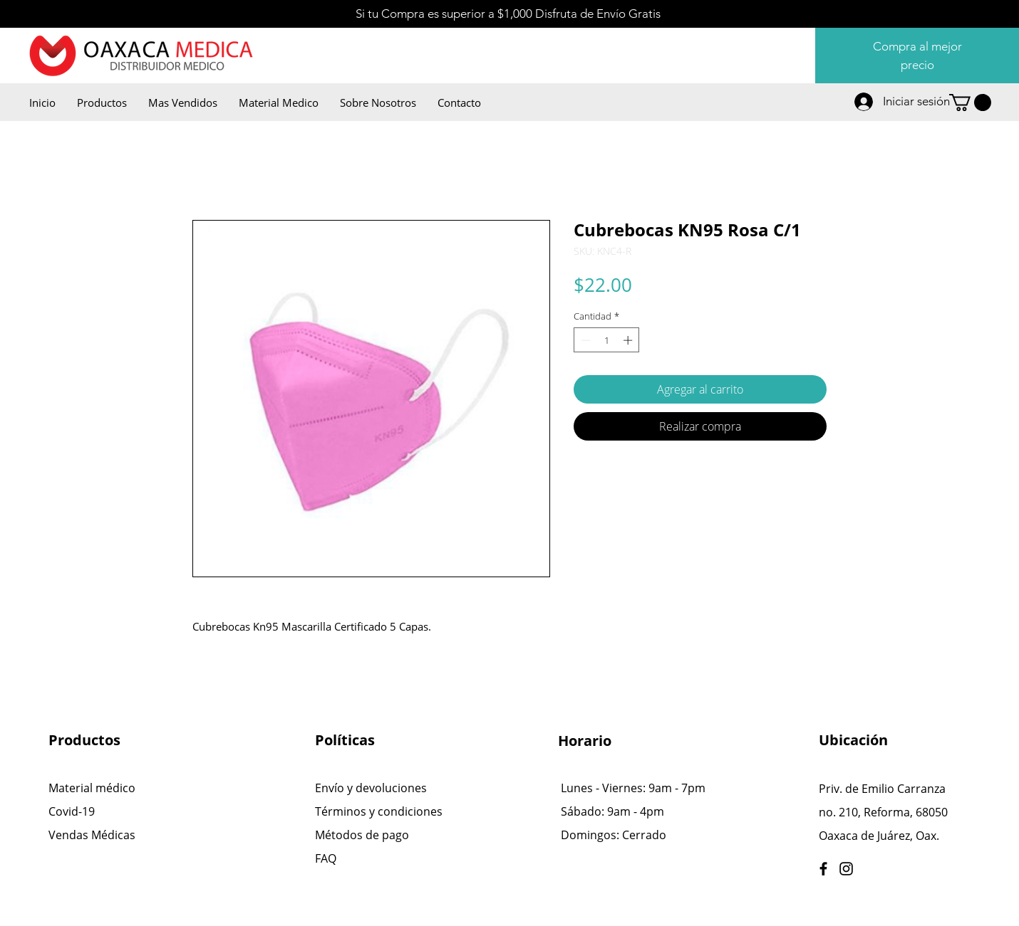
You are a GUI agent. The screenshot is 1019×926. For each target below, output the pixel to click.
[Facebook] (823, 869)
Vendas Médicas (91, 835)
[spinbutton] (607, 340)
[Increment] (629, 340)
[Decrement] (584, 340)
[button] (970, 102)
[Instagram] (846, 869)
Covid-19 (71, 811)
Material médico (91, 788)
